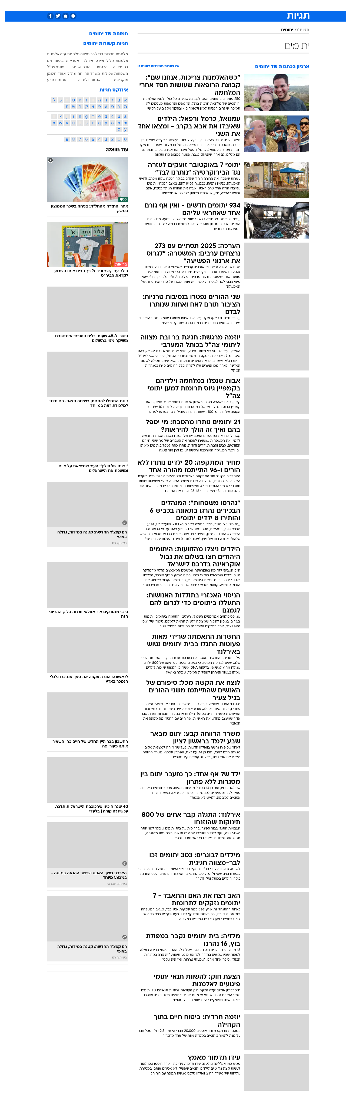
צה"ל (66, 73)
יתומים (282, 30)
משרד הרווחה (83, 73)
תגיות (299, 30)
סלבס (205, 5)
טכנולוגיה (121, 5)
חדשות (279, 5)
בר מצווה (82, 54)
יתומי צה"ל (50, 67)
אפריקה (67, 60)
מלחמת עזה (65, 54)
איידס (94, 60)
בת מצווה (115, 67)
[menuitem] (275, 5)
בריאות (159, 5)
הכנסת (97, 67)
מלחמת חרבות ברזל (106, 54)
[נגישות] (7, 5)
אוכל (176, 5)
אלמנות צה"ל (112, 60)
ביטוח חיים (50, 60)
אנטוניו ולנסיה (84, 80)
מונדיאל (242, 5)
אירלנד (82, 60)
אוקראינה (115, 80)
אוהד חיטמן (51, 73)
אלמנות (48, 54)
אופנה (101, 5)
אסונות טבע (51, 80)
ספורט (260, 5)
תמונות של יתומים (103, 34)
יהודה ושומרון (75, 67)
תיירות (141, 5)
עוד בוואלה (112, 150)
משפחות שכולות (110, 73)
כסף (190, 5)
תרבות (222, 5)
